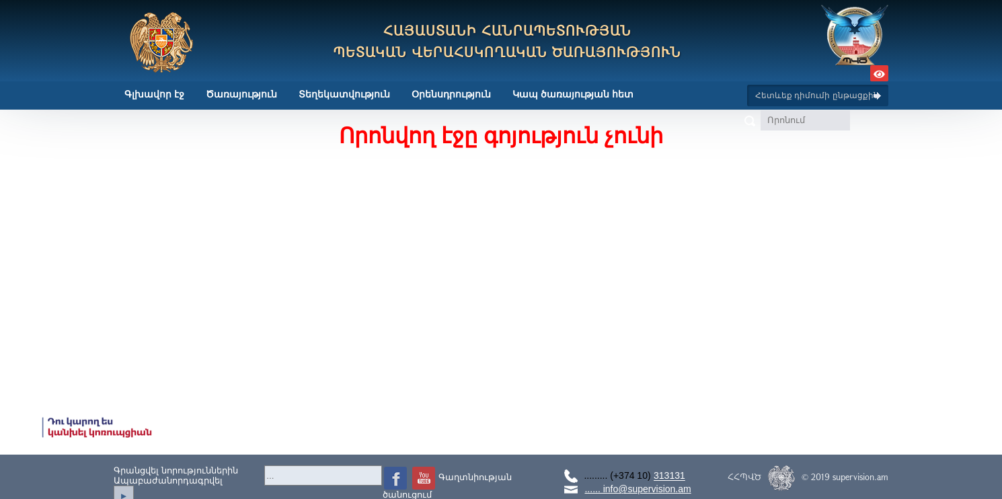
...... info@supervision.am (637, 489)
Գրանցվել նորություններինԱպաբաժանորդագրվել (176, 475)
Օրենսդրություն (451, 94)
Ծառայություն (241, 94)
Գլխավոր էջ (154, 94)
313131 (669, 476)
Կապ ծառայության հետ (572, 94)
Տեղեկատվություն (344, 94)
